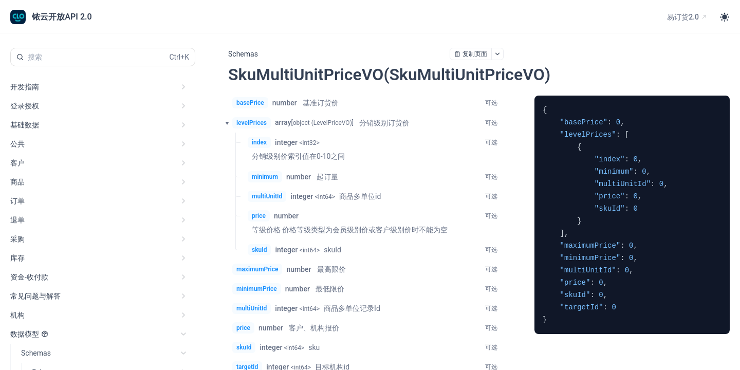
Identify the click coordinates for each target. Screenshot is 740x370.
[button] (224, 123)
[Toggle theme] (724, 17)
